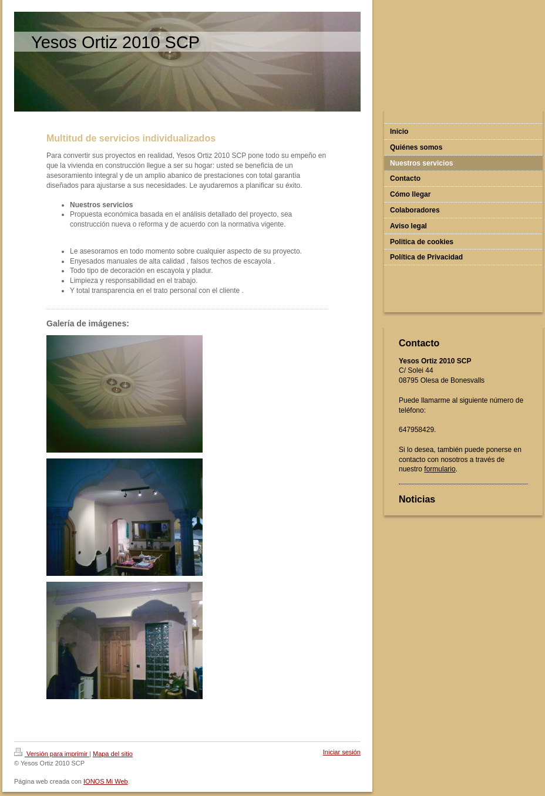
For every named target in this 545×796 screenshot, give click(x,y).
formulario (439, 469)
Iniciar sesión (342, 751)
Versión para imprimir (51, 753)
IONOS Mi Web (105, 781)
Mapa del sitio (113, 753)
